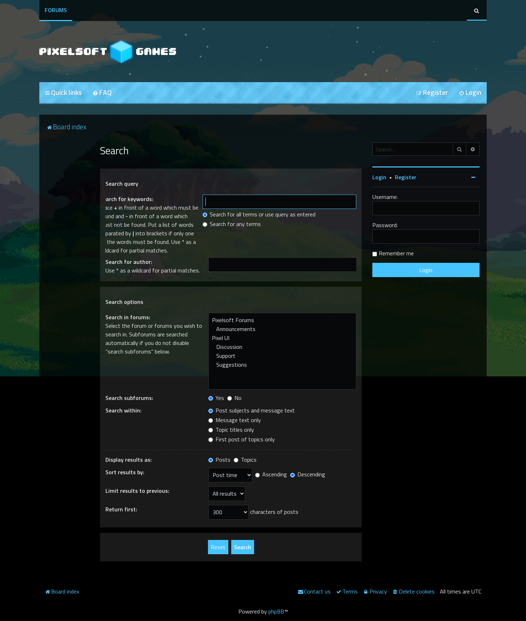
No (234, 398)
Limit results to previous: (137, 490)
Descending (307, 474)
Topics (245, 459)
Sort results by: (124, 472)
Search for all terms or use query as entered (259, 214)
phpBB (276, 611)
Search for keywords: (126, 199)
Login (379, 177)
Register (405, 177)
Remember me (396, 253)
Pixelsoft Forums (282, 320)
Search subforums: (129, 398)
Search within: (123, 410)
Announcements (282, 329)
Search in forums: (127, 317)
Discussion (282, 346)
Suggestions (282, 364)
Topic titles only (231, 429)
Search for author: (128, 261)
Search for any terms (232, 224)
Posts (219, 459)
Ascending (271, 474)
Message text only (234, 420)
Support (282, 355)
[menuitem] (102, 93)
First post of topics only (241, 439)
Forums (56, 10)
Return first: (121, 509)
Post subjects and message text (251, 410)
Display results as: (128, 459)
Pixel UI (282, 338)
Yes (216, 398)
